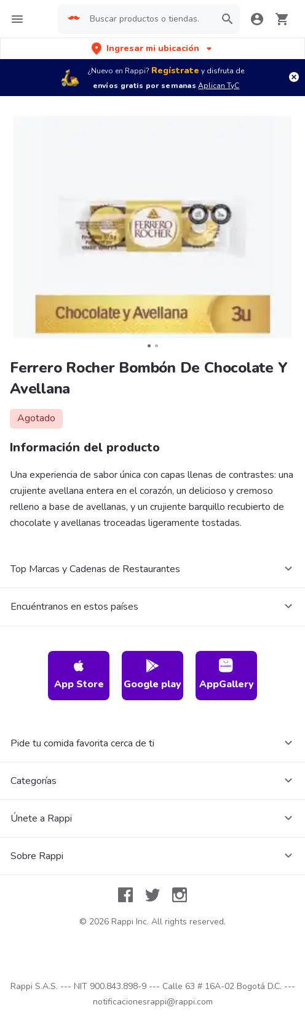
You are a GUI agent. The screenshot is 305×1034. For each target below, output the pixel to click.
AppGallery (226, 674)
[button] (152, 48)
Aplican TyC (218, 86)
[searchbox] (148, 19)
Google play (152, 674)
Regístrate (175, 70)
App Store (79, 674)
